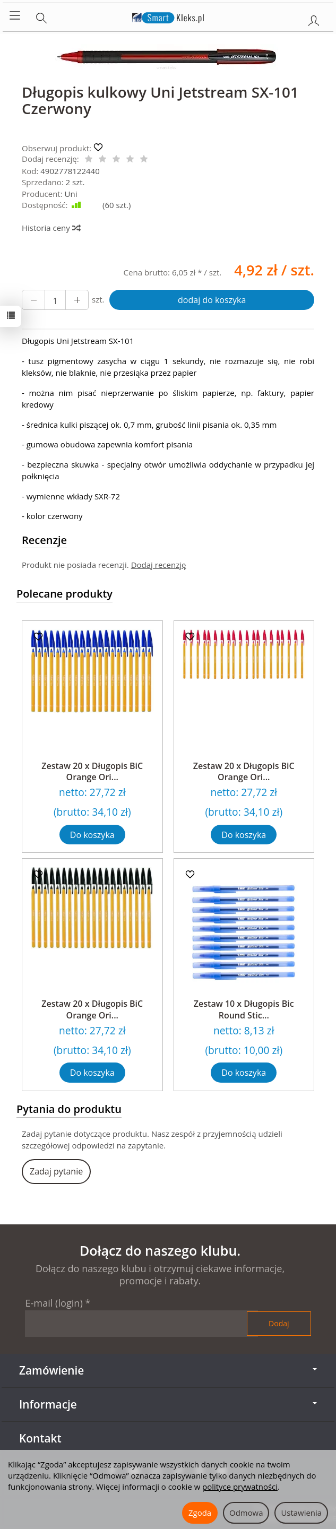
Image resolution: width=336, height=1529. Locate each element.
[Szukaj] (41, 16)
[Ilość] (55, 300)
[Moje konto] (313, 18)
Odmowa (246, 1512)
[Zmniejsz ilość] (77, 300)
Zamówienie (168, 1370)
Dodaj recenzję (158, 564)
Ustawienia (301, 1512)
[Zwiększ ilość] (33, 300)
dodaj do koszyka (212, 300)
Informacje (168, 1404)
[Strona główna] (168, 16)
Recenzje (44, 540)
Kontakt (40, 1438)
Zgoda (199, 1512)
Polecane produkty (64, 593)
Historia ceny (51, 227)
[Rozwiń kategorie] (15, 16)
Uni (71, 193)
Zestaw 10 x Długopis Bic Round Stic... (244, 1009)
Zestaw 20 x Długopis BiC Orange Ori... (92, 771)
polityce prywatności (240, 1486)
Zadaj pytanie (56, 1171)
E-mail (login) (53, 1303)
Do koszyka (92, 835)
